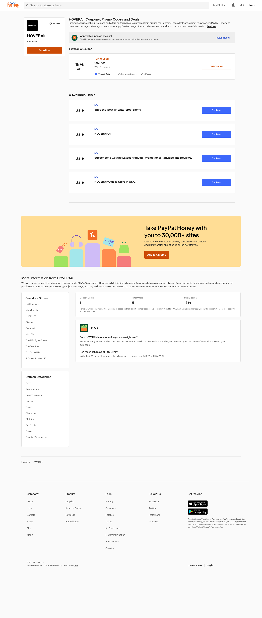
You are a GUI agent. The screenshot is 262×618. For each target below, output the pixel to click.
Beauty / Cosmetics (36, 437)
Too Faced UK (33, 352)
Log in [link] (252, 5)
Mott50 (30, 334)
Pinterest (154, 521)
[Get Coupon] (216, 66)
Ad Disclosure (112, 528)
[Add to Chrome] (156, 255)
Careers (31, 514)
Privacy (109, 501)
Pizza (28, 383)
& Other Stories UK (36, 358)
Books (29, 431)
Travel (29, 407)
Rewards (70, 514)
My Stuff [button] (219, 5)
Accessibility (112, 541)
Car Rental (31, 425)
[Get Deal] (216, 110)
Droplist (70, 501)
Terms (108, 521)
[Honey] (13, 5)
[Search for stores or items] (116, 5)
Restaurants (32, 389)
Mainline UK (32, 310)
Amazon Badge (74, 508)
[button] (201, 565)
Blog (29, 528)
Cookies (109, 548)
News (30, 521)
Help (29, 508)
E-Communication (115, 534)
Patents (109, 514)
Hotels (29, 401)
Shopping (31, 413)
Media (30, 534)
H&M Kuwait (32, 304)
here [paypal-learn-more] (76, 565)
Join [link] (242, 5)
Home (24, 462)
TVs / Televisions (34, 395)
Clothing (30, 419)
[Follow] (54, 23)
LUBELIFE (31, 316)
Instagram (154, 514)
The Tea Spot (32, 346)
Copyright (110, 508)
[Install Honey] (223, 37)
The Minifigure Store (36, 340)
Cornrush (30, 328)
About (30, 501)
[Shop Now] (44, 50)
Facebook (154, 501)
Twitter (152, 508)
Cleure (29, 322)
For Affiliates (72, 521)
